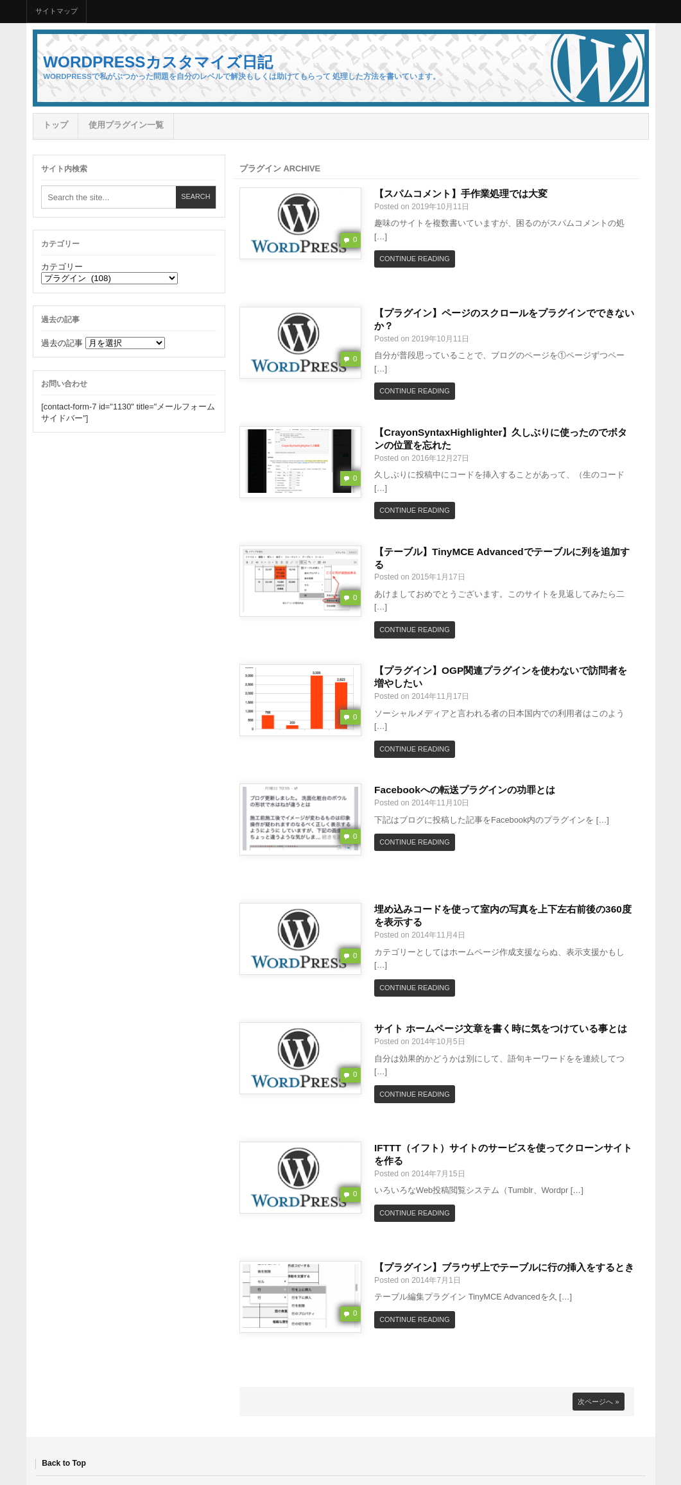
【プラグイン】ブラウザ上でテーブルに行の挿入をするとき (504, 1267)
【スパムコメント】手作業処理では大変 (460, 193)
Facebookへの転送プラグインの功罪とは (464, 789)
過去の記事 (62, 343)
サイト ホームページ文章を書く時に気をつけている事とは (500, 1028)
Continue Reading (414, 258)
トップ (55, 125)
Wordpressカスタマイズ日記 (157, 62)
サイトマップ (56, 11)
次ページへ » (598, 1401)
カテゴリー (62, 266)
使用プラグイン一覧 (126, 125)
